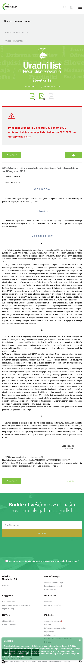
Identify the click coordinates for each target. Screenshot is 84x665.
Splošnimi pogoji (32, 561)
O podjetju (48, 621)
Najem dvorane (50, 589)
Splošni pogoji (50, 635)
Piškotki (20, 661)
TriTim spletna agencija (41, 661)
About (58, 621)
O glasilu (5, 585)
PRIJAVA (42, 533)
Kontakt (47, 624)
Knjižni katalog (8, 609)
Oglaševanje (49, 631)
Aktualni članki (8, 621)
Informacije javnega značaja (55, 628)
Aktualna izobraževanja (53, 582)
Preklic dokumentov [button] (16, 40)
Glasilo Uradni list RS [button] (16, 32)
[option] (42, 80)
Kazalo (11, 155)
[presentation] (42, 550)
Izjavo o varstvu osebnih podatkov (60, 561)
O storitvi (48, 602)
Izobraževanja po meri (53, 586)
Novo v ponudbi (8, 602)
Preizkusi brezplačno (52, 605)
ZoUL (63, 127)
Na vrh (71, 481)
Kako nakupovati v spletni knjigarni (16, 605)
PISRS (27, 136)
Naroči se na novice (10, 624)
